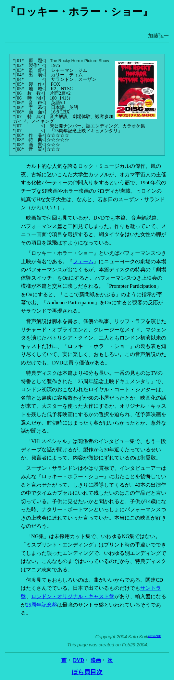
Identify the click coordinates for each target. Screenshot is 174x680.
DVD (78, 660)
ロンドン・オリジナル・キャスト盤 (72, 596)
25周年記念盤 (41, 605)
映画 (96, 660)
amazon (154, 636)
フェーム (83, 261)
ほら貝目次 (87, 672)
